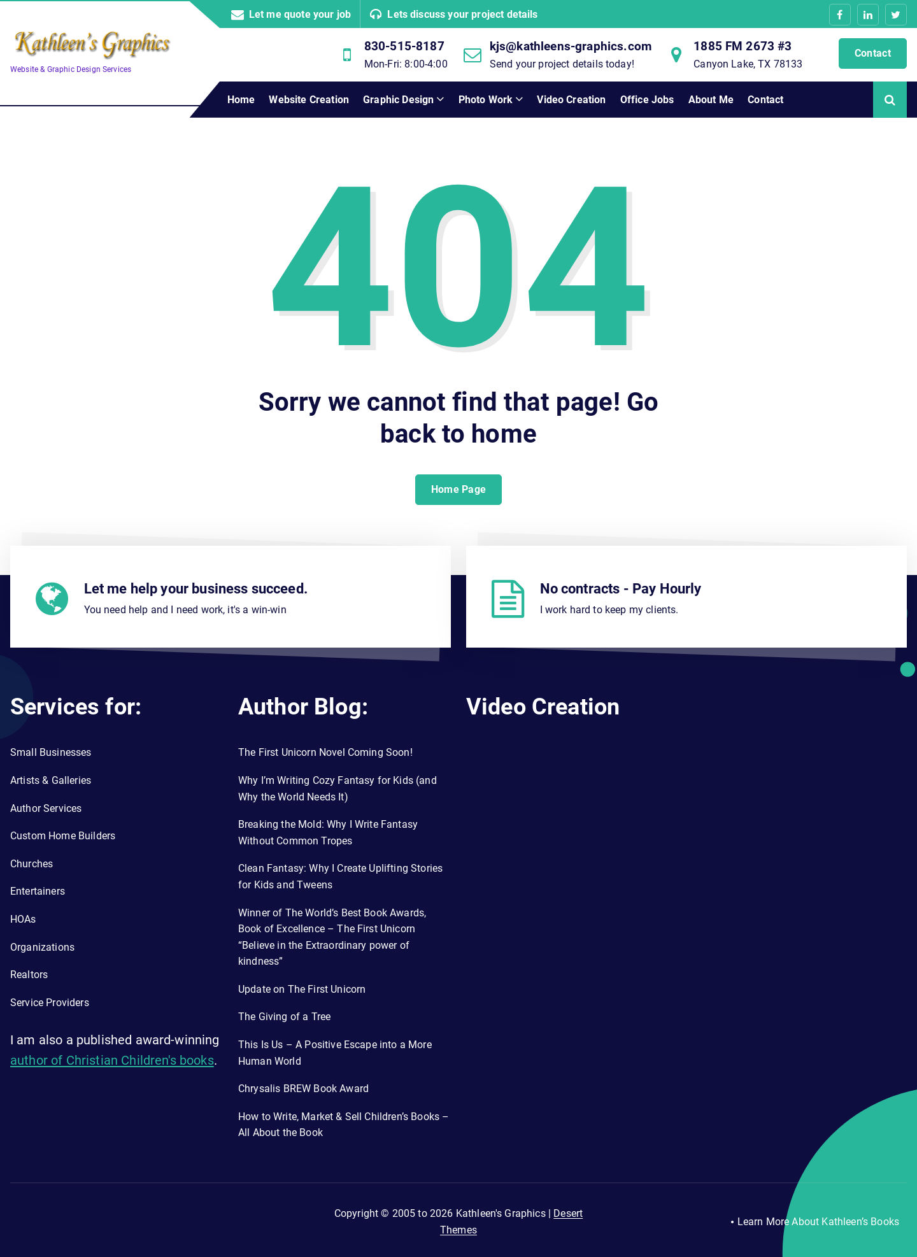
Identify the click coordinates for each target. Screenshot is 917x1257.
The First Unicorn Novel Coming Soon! (325, 752)
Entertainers (37, 891)
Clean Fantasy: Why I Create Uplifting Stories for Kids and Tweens (340, 876)
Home (241, 100)
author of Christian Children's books (112, 1060)
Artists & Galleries (50, 780)
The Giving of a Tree (284, 1017)
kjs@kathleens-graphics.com (570, 46)
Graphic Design (398, 100)
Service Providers (49, 1003)
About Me (711, 100)
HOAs (23, 919)
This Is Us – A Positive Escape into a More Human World (335, 1053)
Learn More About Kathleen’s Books (818, 1222)
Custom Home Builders (62, 836)
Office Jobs (647, 100)
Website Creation (309, 100)
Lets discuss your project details (462, 14)
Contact (873, 53)
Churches (31, 864)
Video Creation (571, 100)
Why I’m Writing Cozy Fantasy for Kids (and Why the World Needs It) (337, 788)
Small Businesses (51, 752)
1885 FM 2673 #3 (742, 46)
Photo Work (485, 100)
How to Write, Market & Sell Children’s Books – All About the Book (343, 1125)
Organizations (42, 947)
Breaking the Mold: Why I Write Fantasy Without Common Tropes (328, 832)
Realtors (29, 975)
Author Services (46, 808)
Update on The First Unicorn (302, 989)
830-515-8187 (404, 46)
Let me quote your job (300, 14)
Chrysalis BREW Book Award (303, 1089)
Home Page (459, 489)
